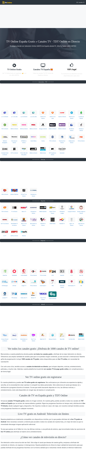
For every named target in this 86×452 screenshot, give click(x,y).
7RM (53, 285)
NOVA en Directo (24, 128)
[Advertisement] (43, 16)
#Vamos (24, 235)
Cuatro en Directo (62, 116)
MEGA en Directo (33, 128)
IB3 (81, 285)
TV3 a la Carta (43, 275)
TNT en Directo (52, 141)
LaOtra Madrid (24, 275)
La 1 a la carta (14, 116)
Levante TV (4, 297)
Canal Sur (5, 275)
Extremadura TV (71, 285)
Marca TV (24, 211)
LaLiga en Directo (72, 211)
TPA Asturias (14, 297)
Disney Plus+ (14, 339)
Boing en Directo (52, 339)
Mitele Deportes (43, 211)
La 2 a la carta (33, 116)
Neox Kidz (62, 339)
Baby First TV (43, 339)
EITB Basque (5, 285)
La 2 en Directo (24, 116)
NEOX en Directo (14, 128)
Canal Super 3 (43, 285)
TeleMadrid (14, 275)
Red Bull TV (62, 223)
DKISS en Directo (62, 128)
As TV (4, 235)
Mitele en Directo (33, 153)
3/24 (53, 275)
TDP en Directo (4, 211)
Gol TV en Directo (5, 223)
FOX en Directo (81, 141)
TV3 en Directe (33, 275)
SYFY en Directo (14, 153)
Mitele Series (43, 153)
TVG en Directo (33, 285)
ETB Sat (14, 285)
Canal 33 (62, 275)
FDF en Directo (4, 128)
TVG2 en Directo (52, 298)
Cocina (43, 141)
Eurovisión (62, 153)
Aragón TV (24, 285)
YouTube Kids (72, 339)
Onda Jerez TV (24, 297)
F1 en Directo (14, 211)
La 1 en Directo (4, 116)
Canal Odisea (33, 141)
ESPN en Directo (14, 235)
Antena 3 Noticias (14, 194)
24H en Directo (4, 194)
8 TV (72, 275)
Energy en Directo (43, 128)
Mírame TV (33, 297)
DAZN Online (52, 223)
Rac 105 (81, 275)
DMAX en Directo (52, 128)
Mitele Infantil (81, 339)
